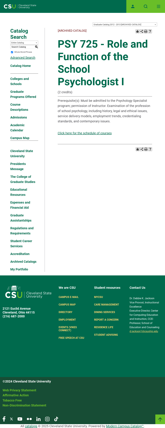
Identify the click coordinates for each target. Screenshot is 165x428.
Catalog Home (20, 66)
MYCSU (98, 297)
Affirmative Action (16, 395)
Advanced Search (22, 57)
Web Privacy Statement (19, 390)
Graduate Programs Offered (23, 94)
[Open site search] (145, 6)
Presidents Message (18, 166)
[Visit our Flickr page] (29, 418)
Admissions (18, 117)
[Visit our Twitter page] (11, 418)
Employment (67, 319)
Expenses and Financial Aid (20, 204)
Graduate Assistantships (20, 217)
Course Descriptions (19, 107)
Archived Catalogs (23, 262)
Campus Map (19, 138)
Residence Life (103, 327)
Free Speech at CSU (71, 337)
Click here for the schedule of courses (85, 133)
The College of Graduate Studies (22, 179)
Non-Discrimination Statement (24, 405)
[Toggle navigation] (158, 6)
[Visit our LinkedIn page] (38, 418)
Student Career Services (21, 243)
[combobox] (125, 24)
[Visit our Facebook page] (4, 418)
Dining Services (104, 312)
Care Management (106, 304)
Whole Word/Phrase (23, 52)
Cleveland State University (21, 153)
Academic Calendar (17, 127)
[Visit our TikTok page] (56, 418)
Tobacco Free (12, 400)
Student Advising (106, 334)
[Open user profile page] (132, 6)
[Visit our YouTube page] (19, 418)
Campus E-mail (69, 297)
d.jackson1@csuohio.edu (144, 331)
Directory (65, 312)
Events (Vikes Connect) (68, 329)
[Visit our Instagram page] (47, 418)
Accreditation (19, 254)
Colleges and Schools (19, 81)
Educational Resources (18, 192)
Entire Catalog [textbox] (17, 42)
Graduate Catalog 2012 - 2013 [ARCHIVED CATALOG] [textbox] (117, 24)
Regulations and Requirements (22, 230)
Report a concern (106, 319)
